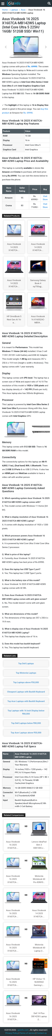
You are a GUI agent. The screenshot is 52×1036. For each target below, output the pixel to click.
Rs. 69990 (28, 113)
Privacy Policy (11, 1033)
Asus (23, 10)
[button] (5, 47)
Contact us (42, 1033)
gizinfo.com (23, 1030)
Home (5, 10)
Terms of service (27, 1033)
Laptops (14, 10)
